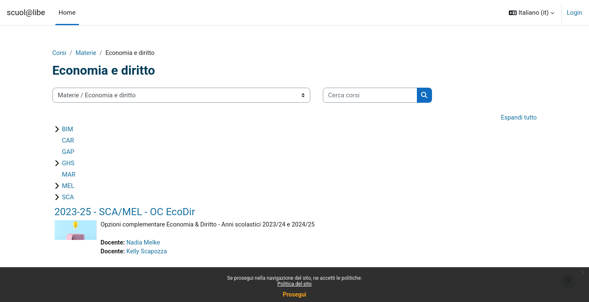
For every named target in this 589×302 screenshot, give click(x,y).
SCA (68, 198)
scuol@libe (26, 12)
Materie (87, 53)
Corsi (59, 53)
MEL (68, 186)
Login (574, 12)
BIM (67, 130)
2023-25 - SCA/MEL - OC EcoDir (125, 213)
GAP (68, 152)
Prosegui (294, 294)
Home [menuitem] (67, 12)
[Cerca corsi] (370, 96)
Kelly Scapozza (148, 253)
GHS (68, 164)
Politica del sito (294, 284)
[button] (531, 12)
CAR (68, 141)
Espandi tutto (518, 118)
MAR (69, 175)
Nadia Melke (144, 243)
